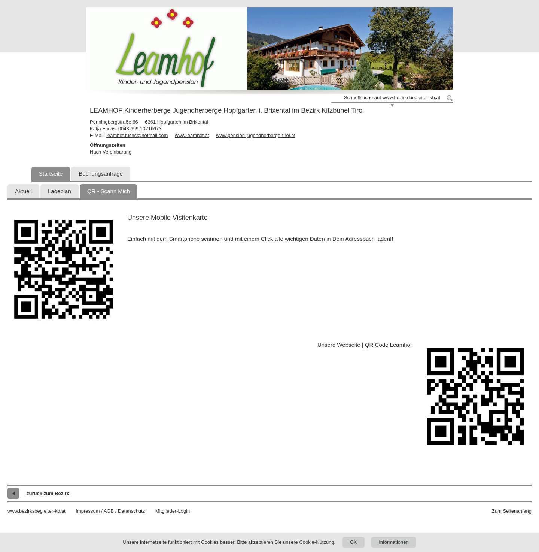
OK (353, 542)
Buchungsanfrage (101, 173)
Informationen (394, 542)
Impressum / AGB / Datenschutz (110, 511)
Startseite (51, 173)
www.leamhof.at (192, 135)
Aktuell (23, 191)
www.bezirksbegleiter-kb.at (36, 511)
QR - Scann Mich (108, 191)
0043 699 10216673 (140, 128)
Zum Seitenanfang (512, 511)
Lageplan (59, 191)
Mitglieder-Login (172, 511)
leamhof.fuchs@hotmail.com (137, 135)
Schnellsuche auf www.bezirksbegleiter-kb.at (392, 97)
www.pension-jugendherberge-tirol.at (255, 135)
